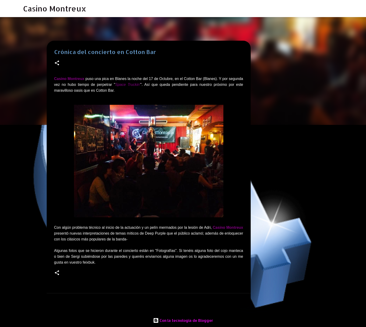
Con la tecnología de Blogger (183, 320)
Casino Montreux (54, 8)
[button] (57, 63)
